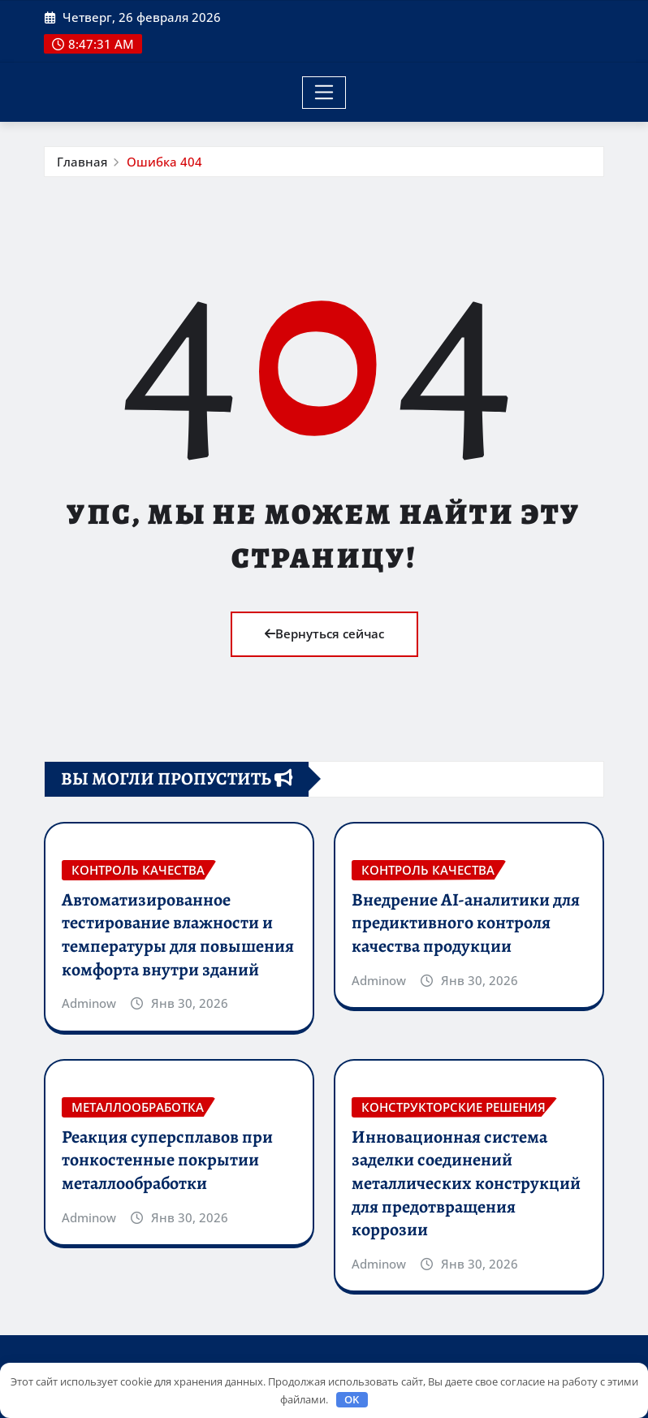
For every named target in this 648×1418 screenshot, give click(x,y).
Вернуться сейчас (324, 633)
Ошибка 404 (164, 161)
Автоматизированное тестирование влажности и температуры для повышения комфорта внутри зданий (178, 935)
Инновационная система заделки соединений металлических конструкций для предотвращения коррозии (466, 1183)
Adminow (89, 1003)
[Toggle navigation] (324, 92)
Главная (82, 161)
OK (351, 1399)
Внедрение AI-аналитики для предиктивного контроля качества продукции (466, 923)
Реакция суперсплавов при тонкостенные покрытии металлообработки (167, 1160)
